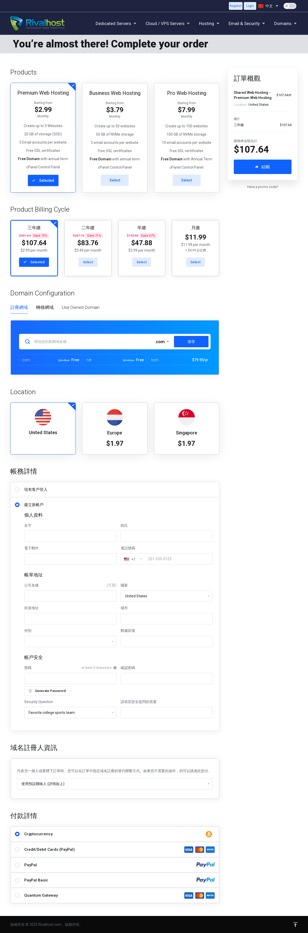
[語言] (268, 6)
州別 (27, 631)
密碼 (27, 668)
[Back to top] (295, 924)
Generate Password (47, 691)
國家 (124, 585)
